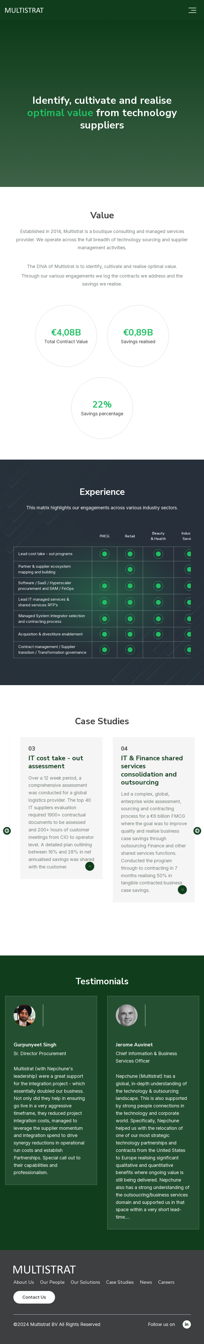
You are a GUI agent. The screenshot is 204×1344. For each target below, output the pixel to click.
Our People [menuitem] (52, 1282)
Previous (7, 831)
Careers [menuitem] (166, 1282)
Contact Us (34, 1297)
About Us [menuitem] (23, 1282)
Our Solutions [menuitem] (85, 1282)
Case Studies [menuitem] (120, 1282)
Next (197, 831)
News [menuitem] (146, 1282)
